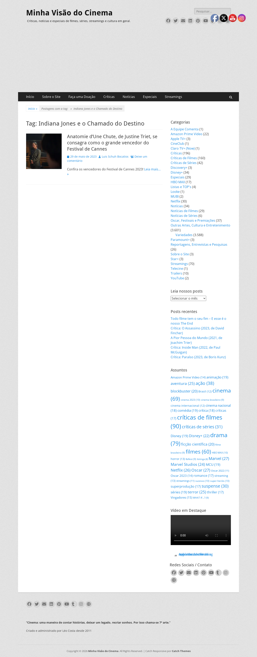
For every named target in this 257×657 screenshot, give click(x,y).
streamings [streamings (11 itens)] (185, 481)
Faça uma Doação (81, 97)
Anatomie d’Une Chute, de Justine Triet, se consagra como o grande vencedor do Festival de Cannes (112, 143)
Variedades (184, 235)
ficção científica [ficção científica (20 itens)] (197, 444)
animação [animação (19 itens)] (217, 377)
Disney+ (177, 172)
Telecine (177, 268)
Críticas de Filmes (184, 158)
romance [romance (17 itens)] (204, 475)
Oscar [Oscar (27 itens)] (200, 470)
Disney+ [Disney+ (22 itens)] (199, 435)
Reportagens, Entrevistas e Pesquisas (199, 244)
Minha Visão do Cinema (69, 12)
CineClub (177, 143)
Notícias (129, 97)
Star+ (175, 259)
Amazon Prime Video (186, 134)
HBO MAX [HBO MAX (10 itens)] (220, 452)
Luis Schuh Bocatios (115, 156)
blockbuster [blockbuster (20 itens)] (184, 391)
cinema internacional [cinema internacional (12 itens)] (188, 405)
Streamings (173, 97)
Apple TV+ (178, 139)
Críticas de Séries (184, 163)
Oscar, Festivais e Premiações (193, 220)
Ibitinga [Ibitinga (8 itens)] (202, 459)
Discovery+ (179, 167)
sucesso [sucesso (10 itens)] (202, 481)
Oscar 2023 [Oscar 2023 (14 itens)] (182, 476)
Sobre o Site (51, 97)
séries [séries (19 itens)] (179, 492)
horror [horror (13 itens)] (178, 459)
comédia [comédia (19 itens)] (187, 410)
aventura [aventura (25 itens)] (183, 383)
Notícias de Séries (184, 215)
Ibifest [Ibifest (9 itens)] (191, 459)
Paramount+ (180, 239)
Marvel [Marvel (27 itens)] (219, 458)
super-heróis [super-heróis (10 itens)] (219, 481)
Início (30, 97)
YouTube (177, 278)
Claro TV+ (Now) (183, 148)
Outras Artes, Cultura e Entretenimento (200, 225)
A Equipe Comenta (185, 129)
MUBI (175, 196)
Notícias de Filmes (184, 211)
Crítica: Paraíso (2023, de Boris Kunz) (198, 357)
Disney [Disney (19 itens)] (179, 436)
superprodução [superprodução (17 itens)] (186, 486)
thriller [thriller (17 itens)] (215, 492)
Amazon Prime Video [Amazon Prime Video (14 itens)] (188, 377)
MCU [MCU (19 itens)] (213, 464)
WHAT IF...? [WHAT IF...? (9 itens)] (201, 497)
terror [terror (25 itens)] (197, 492)
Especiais (150, 97)
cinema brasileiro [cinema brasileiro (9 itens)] (212, 399)
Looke (175, 191)
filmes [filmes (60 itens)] (198, 451)
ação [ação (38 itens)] (205, 383)
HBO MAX (178, 182)
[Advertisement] (128, 62)
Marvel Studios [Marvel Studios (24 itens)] (188, 464)
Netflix (175, 201)
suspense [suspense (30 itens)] (215, 486)
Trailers (176, 273)
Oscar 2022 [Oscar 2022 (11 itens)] (220, 470)
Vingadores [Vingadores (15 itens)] (181, 497)
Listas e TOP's (181, 187)
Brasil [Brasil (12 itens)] (205, 391)
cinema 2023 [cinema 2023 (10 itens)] (190, 399)
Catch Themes (181, 651)
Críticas (109, 97)
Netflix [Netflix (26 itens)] (181, 470)
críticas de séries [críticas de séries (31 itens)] (202, 427)
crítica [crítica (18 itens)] (207, 410)
